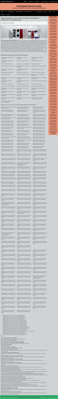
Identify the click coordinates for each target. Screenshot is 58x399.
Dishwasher (39, 11)
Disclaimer (6, 396)
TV (34, 11)
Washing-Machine (19, 11)
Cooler (50, 11)
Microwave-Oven (28, 11)
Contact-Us (31, 1)
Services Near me (53, 1)
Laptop (8, 14)
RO (54, 11)
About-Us (37, 1)
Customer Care (44, 1)
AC (6, 11)
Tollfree (25, 1)
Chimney (3, 14)
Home (2, 11)
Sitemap (2, 396)
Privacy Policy (11, 396)
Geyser (45, 11)
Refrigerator (11, 11)
